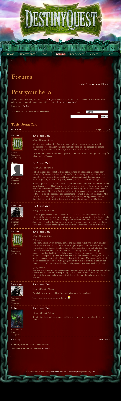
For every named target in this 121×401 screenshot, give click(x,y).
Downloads (77, 54)
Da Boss (26, 106)
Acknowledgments (74, 372)
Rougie (14, 163)
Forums (60, 54)
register (52, 99)
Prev (101, 339)
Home (10, 54)
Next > (106, 339)
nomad (94, 372)
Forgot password (93, 84)
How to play (27, 54)
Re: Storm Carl (41, 135)
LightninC (46, 348)
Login (81, 84)
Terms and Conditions (66, 102)
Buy (110, 54)
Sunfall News (44, 54)
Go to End (16, 129)
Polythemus (16, 205)
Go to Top (16, 339)
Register (106, 84)
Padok (14, 308)
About (93, 54)
